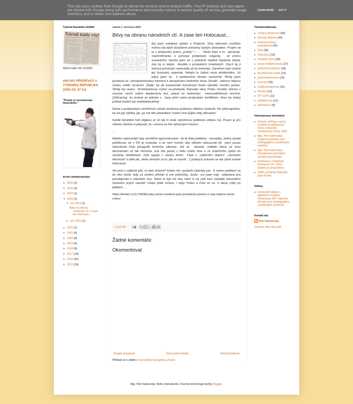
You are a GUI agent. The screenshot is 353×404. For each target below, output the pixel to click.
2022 (70, 227)
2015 (70, 264)
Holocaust (263, 54)
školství (262, 91)
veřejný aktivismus (269, 33)
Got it (282, 10)
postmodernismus (268, 77)
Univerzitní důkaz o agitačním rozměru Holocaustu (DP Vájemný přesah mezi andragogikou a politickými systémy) (273, 198)
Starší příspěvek (230, 353)
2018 (70, 248)
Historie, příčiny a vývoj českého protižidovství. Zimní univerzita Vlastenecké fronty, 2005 (272, 126)
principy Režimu (267, 37)
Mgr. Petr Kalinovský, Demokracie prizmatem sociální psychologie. (271, 153)
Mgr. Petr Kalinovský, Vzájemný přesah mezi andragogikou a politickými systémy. (273, 140)
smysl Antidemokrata (270, 63)
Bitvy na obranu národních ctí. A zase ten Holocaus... (84, 211)
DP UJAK (263, 95)
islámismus (264, 105)
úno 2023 (76, 220)
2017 (70, 253)
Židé (260, 50)
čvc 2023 (76, 203)
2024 (70, 193)
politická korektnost (269, 68)
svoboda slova (266, 59)
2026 (70, 182)
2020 (70, 238)
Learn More (265, 10)
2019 (70, 243)
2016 (70, 259)
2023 (70, 198)
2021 (70, 232)
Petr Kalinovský (269, 221)
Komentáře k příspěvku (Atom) (156, 360)
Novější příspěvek (124, 353)
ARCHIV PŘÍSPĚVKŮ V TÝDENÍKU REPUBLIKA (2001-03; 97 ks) (80, 85)
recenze (262, 82)
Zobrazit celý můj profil (267, 226)
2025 (70, 188)
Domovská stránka (177, 353)
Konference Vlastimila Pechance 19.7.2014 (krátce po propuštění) (271, 164)
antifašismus (265, 100)
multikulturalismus (268, 86)
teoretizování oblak (269, 73)
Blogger (217, 384)
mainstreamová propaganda (267, 44)
